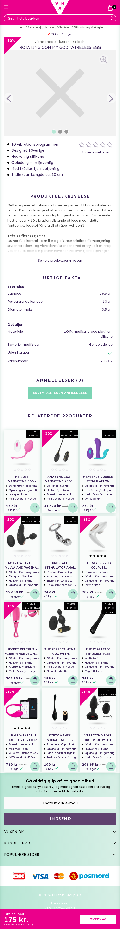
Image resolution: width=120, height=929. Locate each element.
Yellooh (78, 42)
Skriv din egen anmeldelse (60, 393)
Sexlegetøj (34, 27)
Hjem (21, 27)
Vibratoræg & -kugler (89, 27)
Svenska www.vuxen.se (60, 907)
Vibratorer (63, 27)
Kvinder (49, 27)
